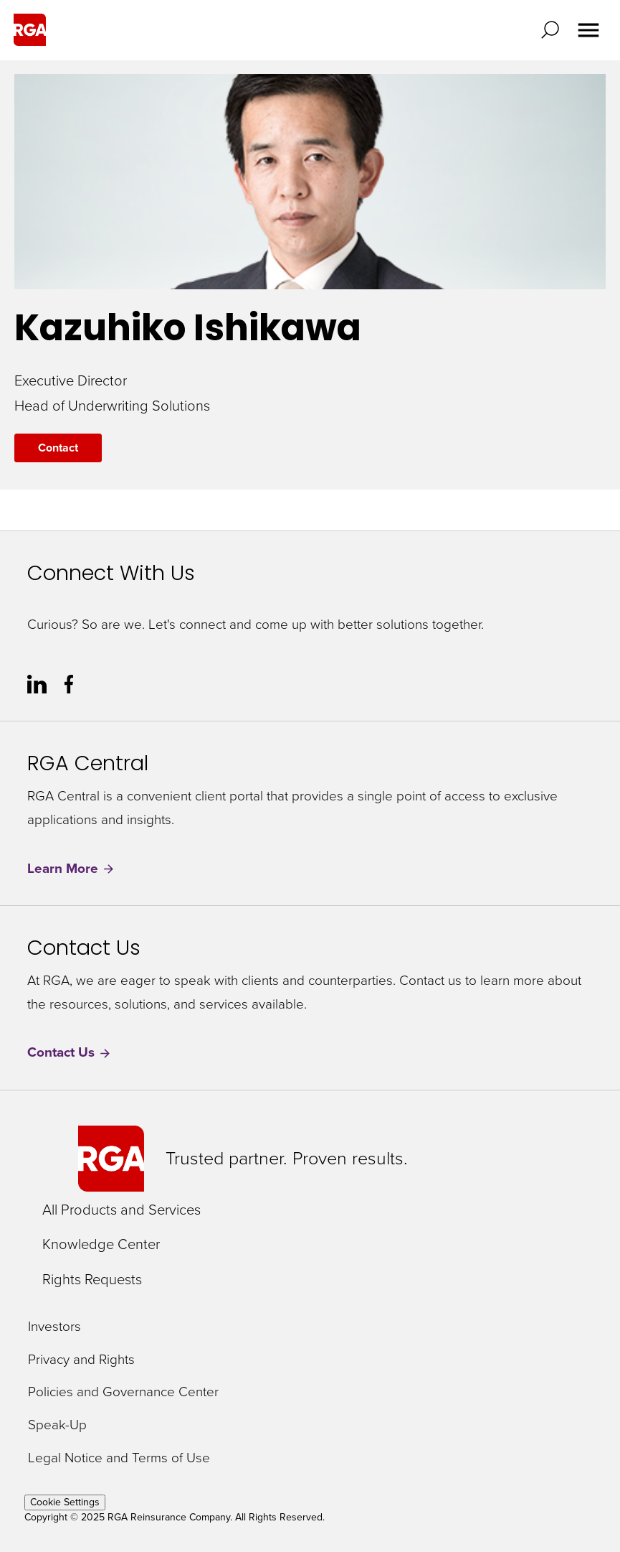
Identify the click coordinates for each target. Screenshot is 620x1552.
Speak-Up (57, 1425)
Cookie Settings (65, 1502)
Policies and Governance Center (123, 1392)
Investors (54, 1327)
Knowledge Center (101, 1244)
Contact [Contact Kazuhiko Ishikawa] (58, 447)
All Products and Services (121, 1210)
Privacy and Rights (81, 1360)
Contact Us (69, 1052)
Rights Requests (92, 1279)
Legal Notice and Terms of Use (119, 1458)
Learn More (71, 869)
